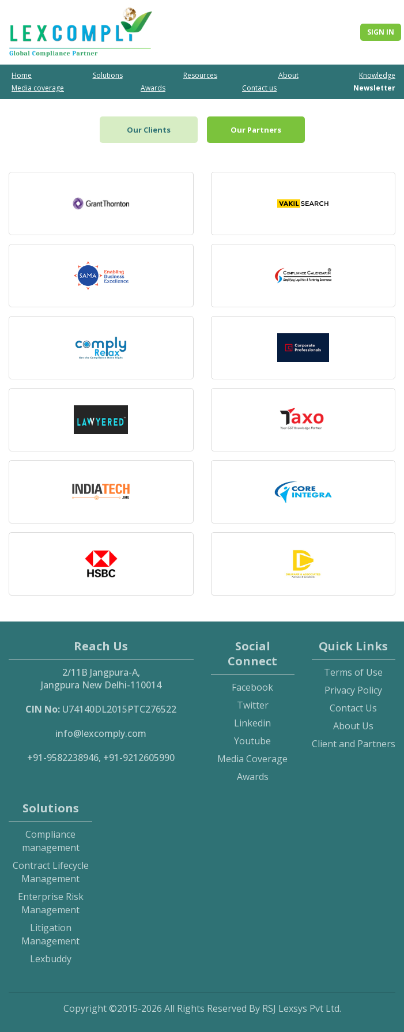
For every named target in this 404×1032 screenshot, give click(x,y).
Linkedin (252, 723)
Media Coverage (252, 758)
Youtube (252, 741)
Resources (200, 75)
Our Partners (256, 130)
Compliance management (51, 841)
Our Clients (149, 130)
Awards (153, 88)
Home (22, 75)
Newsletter (374, 88)
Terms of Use (353, 672)
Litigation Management (50, 934)
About (288, 75)
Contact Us (353, 708)
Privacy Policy (353, 690)
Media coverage (38, 88)
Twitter (253, 705)
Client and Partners (353, 743)
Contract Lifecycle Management (51, 872)
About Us (353, 726)
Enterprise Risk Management (51, 903)
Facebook (252, 687)
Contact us (259, 88)
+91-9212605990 (139, 757)
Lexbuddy (50, 958)
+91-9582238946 (63, 757)
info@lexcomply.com (100, 733)
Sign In (380, 32)
